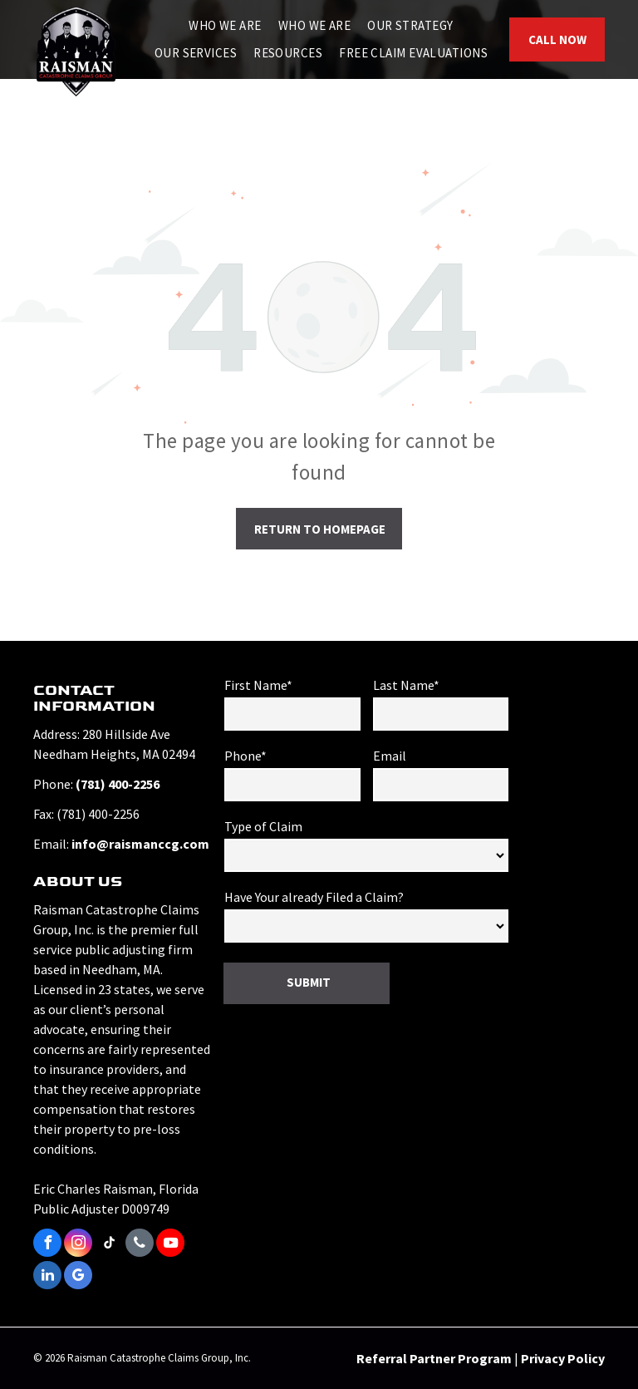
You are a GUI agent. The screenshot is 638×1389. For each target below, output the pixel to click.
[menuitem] (225, 26)
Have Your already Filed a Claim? (314, 897)
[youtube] (170, 1245)
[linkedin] (47, 1277)
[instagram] (78, 1245)
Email (389, 755)
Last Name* (406, 685)
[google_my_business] (78, 1277)
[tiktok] (109, 1245)
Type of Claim (263, 826)
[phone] (139, 1245)
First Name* (258, 685)
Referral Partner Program (434, 1358)
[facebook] (47, 1245)
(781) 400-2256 (118, 784)
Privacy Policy (563, 1358)
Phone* (245, 755)
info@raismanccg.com (140, 843)
